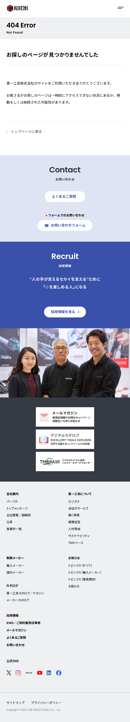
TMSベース (75, 543)
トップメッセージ (17, 508)
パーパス (12, 501)
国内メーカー (15, 572)
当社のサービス (78, 508)
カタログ (12, 585)
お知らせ (74, 558)
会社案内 (12, 494)
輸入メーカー (15, 565)
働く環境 (73, 515)
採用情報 (12, 615)
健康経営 (74, 522)
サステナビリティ (79, 536)
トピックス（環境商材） (82, 579)
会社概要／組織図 (18, 515)
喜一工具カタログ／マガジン (25, 593)
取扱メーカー (15, 558)
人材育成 (74, 529)
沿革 (9, 522)
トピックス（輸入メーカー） (85, 572)
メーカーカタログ (17, 600)
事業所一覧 (14, 529)
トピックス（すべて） (80, 565)
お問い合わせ (15, 645)
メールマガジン (16, 630)
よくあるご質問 (16, 637)
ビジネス (74, 501)
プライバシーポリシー (46, 702)
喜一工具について (80, 494)
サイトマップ (15, 702)
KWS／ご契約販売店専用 (23, 623)
